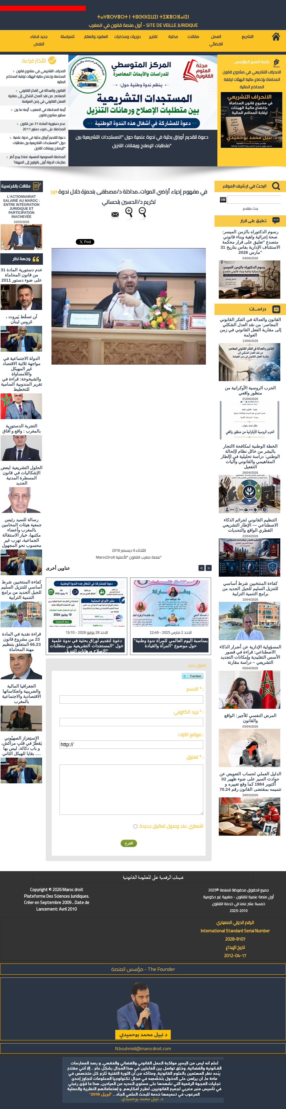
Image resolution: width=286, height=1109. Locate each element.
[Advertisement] (76, 398)
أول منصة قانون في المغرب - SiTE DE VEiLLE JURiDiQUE (143, 25)
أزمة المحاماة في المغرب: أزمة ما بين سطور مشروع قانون (39, 112)
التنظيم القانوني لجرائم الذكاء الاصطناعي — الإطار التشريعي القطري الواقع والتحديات (250, 525)
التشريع (247, 36)
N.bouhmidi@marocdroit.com (143, 1048)
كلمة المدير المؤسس (251, 61)
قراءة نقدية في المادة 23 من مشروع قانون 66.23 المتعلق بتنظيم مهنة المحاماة (21, 642)
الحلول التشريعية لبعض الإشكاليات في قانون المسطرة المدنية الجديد (21, 475)
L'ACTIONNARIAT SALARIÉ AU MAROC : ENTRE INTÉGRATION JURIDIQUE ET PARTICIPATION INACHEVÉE (21, 207)
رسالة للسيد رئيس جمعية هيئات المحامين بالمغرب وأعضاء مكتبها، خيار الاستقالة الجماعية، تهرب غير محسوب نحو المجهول (21, 532)
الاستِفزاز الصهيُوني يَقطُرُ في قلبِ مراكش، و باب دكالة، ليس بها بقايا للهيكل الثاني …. (21, 746)
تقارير (153, 36)
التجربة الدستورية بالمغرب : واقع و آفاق (21, 428)
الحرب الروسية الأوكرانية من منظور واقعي (250, 390)
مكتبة (173, 36)
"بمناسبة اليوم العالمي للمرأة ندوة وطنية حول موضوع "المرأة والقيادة (171, 643)
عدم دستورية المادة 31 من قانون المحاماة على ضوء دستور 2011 (42, 126)
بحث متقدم (250, 208)
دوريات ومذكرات (127, 36)
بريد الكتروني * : (188, 711)
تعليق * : (194, 757)
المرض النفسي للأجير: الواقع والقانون (250, 718)
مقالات (193, 36)
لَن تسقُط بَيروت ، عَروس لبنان (21, 319)
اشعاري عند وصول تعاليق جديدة (171, 826)
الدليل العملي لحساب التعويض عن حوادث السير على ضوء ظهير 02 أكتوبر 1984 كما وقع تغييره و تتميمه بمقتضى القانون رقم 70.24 (250, 781)
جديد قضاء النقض (38, 40)
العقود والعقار (96, 36)
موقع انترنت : (190, 734)
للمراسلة (67, 36)
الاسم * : (194, 689)
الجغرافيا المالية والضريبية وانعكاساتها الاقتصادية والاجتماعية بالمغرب (21, 694)
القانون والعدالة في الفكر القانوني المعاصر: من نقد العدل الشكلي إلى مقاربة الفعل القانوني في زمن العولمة (36, 96)
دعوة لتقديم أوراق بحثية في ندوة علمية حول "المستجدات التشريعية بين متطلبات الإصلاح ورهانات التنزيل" (39, 143)
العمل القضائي (216, 40)
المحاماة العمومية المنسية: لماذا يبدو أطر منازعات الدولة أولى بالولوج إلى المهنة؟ (37, 160)
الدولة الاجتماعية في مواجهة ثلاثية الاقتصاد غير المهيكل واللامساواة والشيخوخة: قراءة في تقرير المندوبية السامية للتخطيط (21, 374)
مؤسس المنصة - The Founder (143, 969)
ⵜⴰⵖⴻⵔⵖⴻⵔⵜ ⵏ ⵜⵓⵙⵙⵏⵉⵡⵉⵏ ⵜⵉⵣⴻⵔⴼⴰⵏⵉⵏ (143, 17)
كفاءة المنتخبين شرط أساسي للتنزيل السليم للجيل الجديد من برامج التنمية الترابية (21, 590)
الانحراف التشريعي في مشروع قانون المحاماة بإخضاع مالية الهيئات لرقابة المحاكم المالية (35, 76)
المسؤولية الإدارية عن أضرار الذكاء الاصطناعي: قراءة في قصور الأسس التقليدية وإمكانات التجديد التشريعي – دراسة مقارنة (250, 654)
